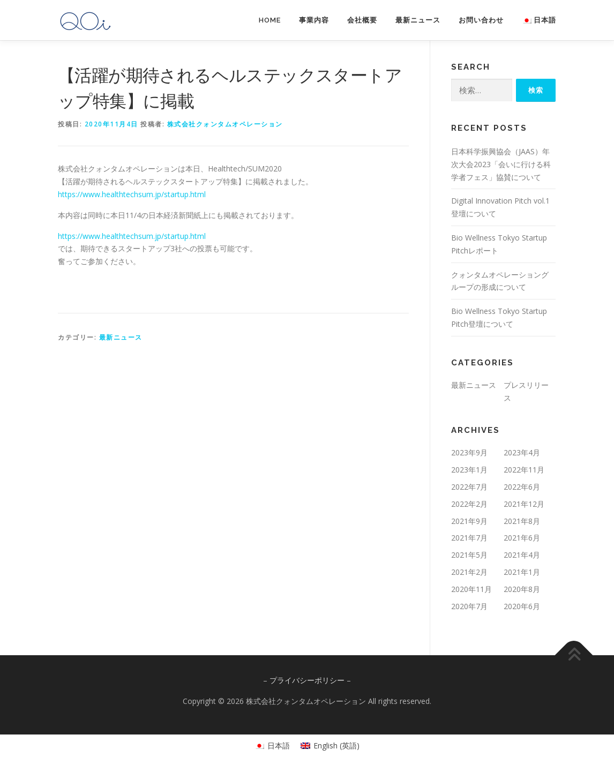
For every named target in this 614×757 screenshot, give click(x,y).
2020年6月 (522, 606)
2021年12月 (524, 504)
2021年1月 (522, 572)
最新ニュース (417, 20)
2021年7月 (469, 538)
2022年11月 (524, 469)
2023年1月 (469, 469)
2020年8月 (522, 589)
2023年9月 (469, 452)
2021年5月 (469, 555)
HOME (270, 20)
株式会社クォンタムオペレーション (225, 124)
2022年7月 (469, 487)
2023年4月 (522, 452)
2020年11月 (471, 589)
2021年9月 (469, 521)
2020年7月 (469, 606)
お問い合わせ (481, 20)
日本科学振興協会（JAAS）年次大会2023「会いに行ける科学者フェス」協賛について (501, 164)
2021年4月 (522, 555)
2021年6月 (522, 538)
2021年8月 (522, 521)
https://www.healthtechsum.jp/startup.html (132, 194)
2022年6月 (522, 487)
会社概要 (362, 20)
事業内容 (314, 20)
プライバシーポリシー (307, 680)
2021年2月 (469, 572)
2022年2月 (469, 504)
